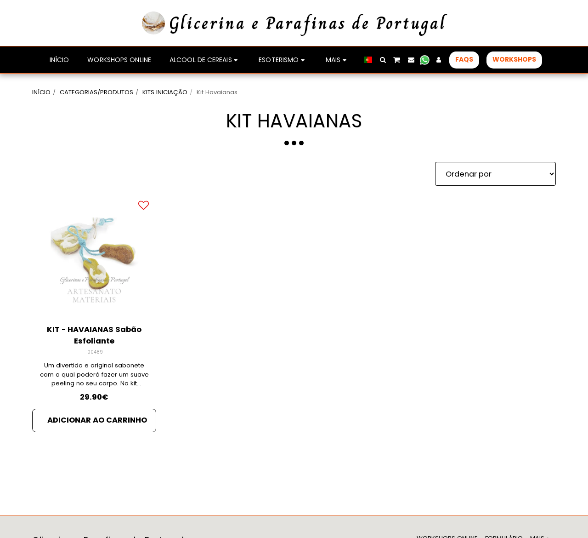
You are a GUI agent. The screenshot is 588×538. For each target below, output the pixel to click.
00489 (95, 352)
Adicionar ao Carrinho (97, 420)
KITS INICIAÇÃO (164, 92)
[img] (94, 255)
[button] (382, 60)
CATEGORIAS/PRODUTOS (96, 92)
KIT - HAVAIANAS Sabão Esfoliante (94, 335)
